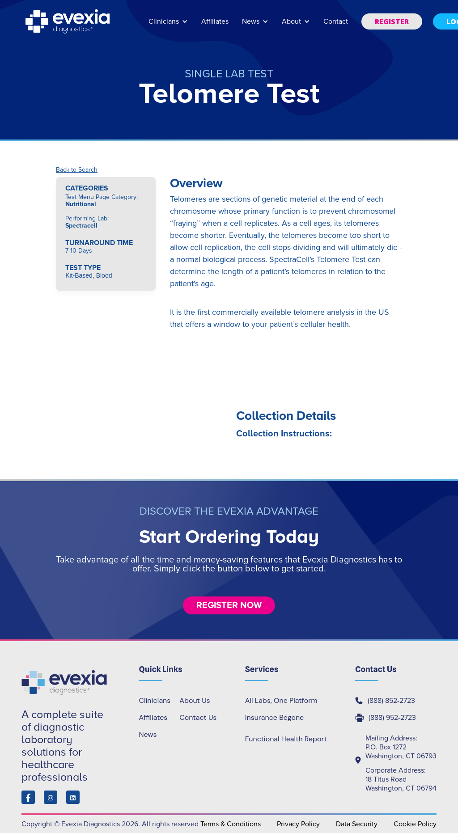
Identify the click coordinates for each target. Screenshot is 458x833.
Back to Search (77, 169)
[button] (168, 25)
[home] (68, 21)
